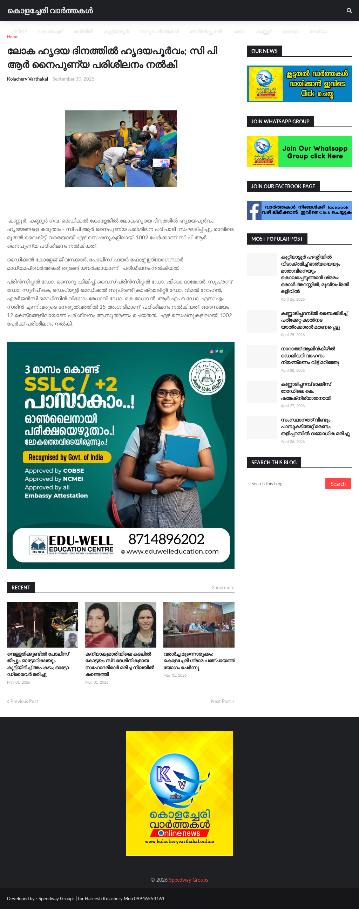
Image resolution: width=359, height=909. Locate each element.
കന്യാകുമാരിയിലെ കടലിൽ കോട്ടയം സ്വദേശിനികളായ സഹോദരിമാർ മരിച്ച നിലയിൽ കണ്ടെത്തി (119, 664)
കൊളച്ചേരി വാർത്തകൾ (50, 10)
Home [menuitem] (19, 31)
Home (12, 36)
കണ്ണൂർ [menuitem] (264, 31)
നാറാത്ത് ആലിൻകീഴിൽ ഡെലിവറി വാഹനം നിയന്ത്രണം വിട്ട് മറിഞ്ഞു (310, 355)
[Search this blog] (286, 483)
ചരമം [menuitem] (238, 31)
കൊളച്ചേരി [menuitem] (50, 31)
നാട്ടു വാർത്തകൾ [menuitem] (159, 31)
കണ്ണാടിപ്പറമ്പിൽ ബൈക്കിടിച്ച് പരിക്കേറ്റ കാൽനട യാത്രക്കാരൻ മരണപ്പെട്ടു (314, 320)
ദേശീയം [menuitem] (319, 31)
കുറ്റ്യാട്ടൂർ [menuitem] (116, 31)
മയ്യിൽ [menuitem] (83, 31)
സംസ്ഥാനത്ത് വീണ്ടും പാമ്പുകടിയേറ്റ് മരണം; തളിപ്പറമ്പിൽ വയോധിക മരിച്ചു (315, 426)
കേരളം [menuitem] (291, 31)
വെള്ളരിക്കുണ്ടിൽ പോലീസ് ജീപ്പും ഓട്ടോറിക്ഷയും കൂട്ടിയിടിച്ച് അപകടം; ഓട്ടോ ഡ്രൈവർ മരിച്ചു (38, 664)
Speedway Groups (188, 880)
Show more (223, 587)
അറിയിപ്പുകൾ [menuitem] (206, 31)
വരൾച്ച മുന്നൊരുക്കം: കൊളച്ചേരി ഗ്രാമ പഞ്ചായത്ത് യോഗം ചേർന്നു (199, 660)
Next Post (221, 701)
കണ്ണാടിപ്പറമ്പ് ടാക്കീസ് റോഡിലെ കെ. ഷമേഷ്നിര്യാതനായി (306, 391)
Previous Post (24, 701)
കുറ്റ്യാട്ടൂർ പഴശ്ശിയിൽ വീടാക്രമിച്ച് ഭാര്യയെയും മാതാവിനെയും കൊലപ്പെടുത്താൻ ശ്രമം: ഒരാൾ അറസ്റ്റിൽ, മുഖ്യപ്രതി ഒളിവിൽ (315, 274)
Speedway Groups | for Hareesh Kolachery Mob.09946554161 (101, 898)
